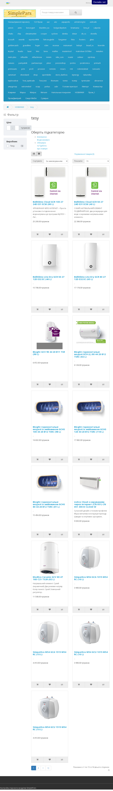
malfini (55, 51)
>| (48, 768)
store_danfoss (61, 75)
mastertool (67, 51)
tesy (32, 107)
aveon (10, 28)
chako (10, 33)
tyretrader (86, 80)
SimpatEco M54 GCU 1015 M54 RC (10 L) (91, 653)
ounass (11, 63)
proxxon (41, 69)
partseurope (37, 63)
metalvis (99, 51)
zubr (56, 86)
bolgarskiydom (60, 28)
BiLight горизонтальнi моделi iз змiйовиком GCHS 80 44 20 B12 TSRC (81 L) (49, 504)
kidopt (79, 45)
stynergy (75, 75)
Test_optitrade (29, 80)
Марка (23, 92)
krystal (11, 51)
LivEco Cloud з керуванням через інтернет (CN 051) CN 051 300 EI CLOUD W (90, 504)
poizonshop (60, 63)
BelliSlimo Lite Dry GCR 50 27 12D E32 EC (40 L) (48, 278)
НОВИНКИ (79, 92)
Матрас (33, 92)
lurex (46, 51)
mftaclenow (37, 57)
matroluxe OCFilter (84, 51)
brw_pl (86, 28)
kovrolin (101, 45)
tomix (65, 80)
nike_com (60, 57)
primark (97, 63)
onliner (80, 57)
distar (74, 33)
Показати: (78, 161)
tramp (74, 80)
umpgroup (12, 86)
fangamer (63, 39)
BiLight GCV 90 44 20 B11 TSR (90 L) (49, 353)
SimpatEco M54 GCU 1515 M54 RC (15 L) (49, 728)
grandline (27, 45)
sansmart (12, 75)
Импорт (85, 86)
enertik (21, 39)
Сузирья (44, 98)
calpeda (97, 28)
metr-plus (12, 57)
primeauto (12, 69)
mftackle (24, 57)
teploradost (13, 80)
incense (56, 45)
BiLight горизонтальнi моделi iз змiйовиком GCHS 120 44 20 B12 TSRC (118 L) (90, 429)
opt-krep (91, 57)
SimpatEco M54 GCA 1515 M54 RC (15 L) (49, 653)
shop (35, 75)
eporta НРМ (34, 39)
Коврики (12, 92)
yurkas (47, 86)
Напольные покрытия (61, 92)
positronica (85, 63)
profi (31, 69)
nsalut (70, 57)
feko (73, 39)
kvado (20, 51)
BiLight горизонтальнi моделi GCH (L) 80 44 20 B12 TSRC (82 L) (90, 354)
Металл (44, 92)
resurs (62, 69)
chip (19, 33)
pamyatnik (23, 63)
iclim (46, 45)
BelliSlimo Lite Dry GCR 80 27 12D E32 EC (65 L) (90, 278)
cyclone (54, 33)
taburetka (87, 75)
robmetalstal (82, 69)
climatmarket (30, 33)
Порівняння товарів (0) (84, 154)
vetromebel (26, 86)
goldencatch (13, 45)
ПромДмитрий (14, 98)
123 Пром (38, 22)
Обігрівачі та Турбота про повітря (42, 146)
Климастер (98, 86)
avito (20, 28)
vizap (38, 86)
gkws (92, 39)
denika (65, 33)
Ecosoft (11, 39)
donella (93, 33)
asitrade (93, 22)
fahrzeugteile (48, 39)
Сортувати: (37, 161)
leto (37, 51)
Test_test (42, 80)
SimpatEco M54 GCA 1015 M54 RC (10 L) (91, 578)
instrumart (67, 45)
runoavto (96, 69)
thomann (54, 80)
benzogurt (30, 28)
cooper (44, 33)
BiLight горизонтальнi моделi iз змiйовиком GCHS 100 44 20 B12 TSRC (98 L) (49, 429)
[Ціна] (8, 127)
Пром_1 (91, 92)
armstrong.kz (79, 22)
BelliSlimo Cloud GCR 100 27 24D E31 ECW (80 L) (48, 203)
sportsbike (46, 75)
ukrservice (98, 80)
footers (82, 39)
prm (23, 69)
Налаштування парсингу (19, 22)
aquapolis (66, 22)
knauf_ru (89, 45)
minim (48, 57)
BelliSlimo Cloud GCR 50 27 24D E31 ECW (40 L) (88, 203)
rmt (71, 69)
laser (30, 51)
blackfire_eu (44, 28)
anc (55, 22)
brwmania (75, 28)
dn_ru (83, 33)
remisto (52, 69)
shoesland (24, 75)
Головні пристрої (70, 86)
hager (37, 45)
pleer (49, 63)
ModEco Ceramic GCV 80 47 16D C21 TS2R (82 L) (48, 578)
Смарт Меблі (30, 98)
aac (48, 22)
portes (73, 63)
